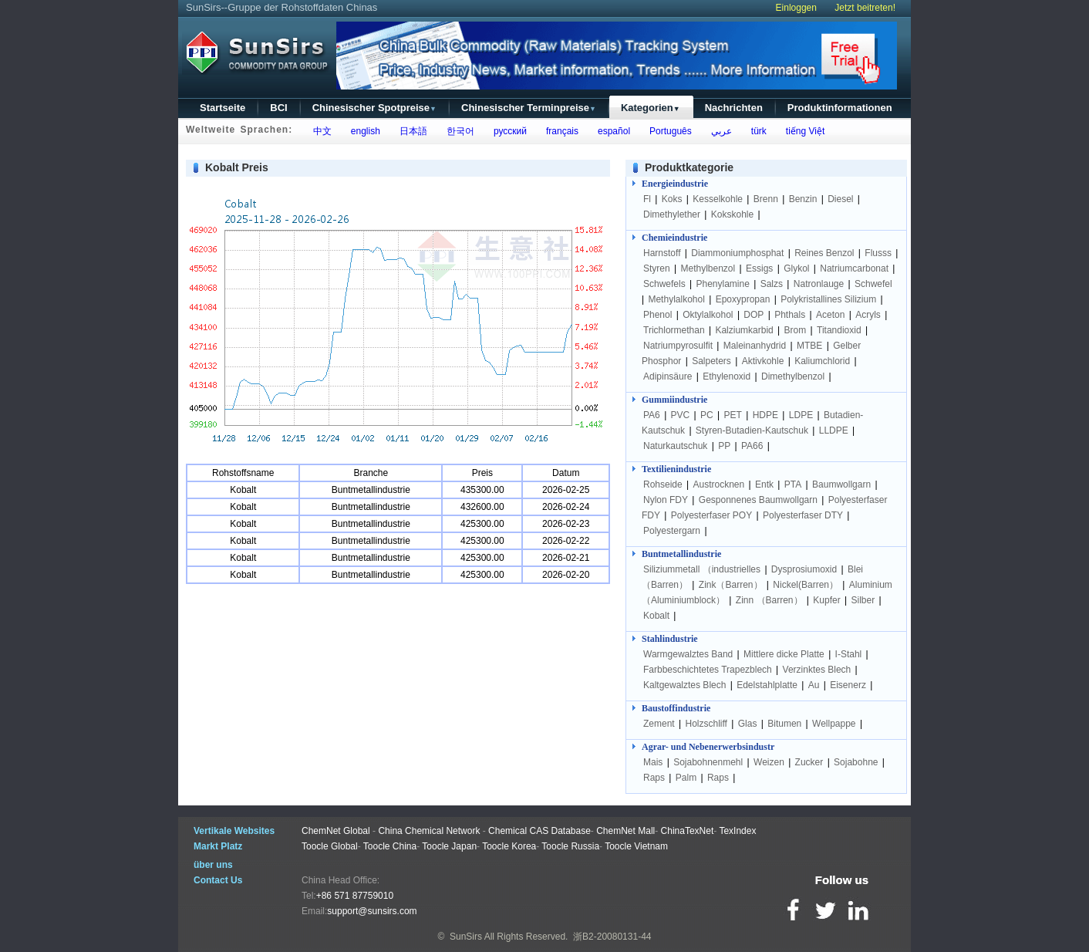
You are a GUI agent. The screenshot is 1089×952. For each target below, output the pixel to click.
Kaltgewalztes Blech (684, 685)
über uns (213, 864)
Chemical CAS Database (539, 830)
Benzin (803, 199)
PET (733, 415)
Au (814, 685)
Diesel (840, 199)
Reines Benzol (824, 253)
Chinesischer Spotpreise (374, 107)
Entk (764, 484)
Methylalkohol (676, 299)
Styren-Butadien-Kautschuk (752, 430)
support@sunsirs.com (371, 911)
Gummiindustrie (674, 399)
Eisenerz (848, 685)
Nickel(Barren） (805, 584)
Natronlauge (819, 284)
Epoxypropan (743, 299)
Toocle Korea (509, 846)
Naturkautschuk (675, 446)
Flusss (878, 253)
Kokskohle (732, 214)
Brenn (766, 199)
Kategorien (650, 107)
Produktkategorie (689, 167)
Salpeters (711, 361)
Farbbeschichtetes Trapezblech (707, 669)
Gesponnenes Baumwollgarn (758, 500)
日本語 (410, 131)
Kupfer (826, 600)
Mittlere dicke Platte (783, 654)
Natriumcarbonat (854, 268)
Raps (654, 777)
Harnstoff (661, 253)
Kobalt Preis (236, 167)
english (363, 131)
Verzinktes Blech (817, 669)
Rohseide (663, 484)
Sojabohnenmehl (708, 762)
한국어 (457, 131)
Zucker (809, 762)
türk (756, 131)
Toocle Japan (449, 846)
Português (667, 131)
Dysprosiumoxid (804, 569)
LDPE (801, 415)
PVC (680, 415)
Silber (863, 600)
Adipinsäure (667, 376)
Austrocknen (719, 484)
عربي (719, 131)
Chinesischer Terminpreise (528, 107)
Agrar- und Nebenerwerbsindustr (708, 746)
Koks (672, 199)
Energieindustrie (675, 183)
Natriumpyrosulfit (678, 345)
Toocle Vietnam (636, 846)
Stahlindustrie (670, 638)
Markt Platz (218, 846)
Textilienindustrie (676, 469)
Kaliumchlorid (822, 361)
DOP (753, 314)
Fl (647, 199)
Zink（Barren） (731, 584)
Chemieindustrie (674, 237)
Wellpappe (833, 723)
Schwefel (873, 284)
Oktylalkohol (708, 314)
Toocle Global (330, 846)
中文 (320, 131)
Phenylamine (723, 284)
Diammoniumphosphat (737, 253)
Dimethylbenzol (792, 376)
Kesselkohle (718, 199)
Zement (659, 723)
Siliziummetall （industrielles (703, 569)
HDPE (765, 415)
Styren (656, 268)
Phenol (657, 314)
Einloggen (796, 7)
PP (724, 446)
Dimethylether (671, 214)
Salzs (771, 284)
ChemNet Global (336, 830)
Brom (795, 330)
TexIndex (737, 830)
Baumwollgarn (841, 484)
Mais (653, 762)
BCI (278, 107)
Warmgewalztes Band (688, 654)
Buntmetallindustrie (681, 554)
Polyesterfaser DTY (803, 515)
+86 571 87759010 (354, 895)
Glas (747, 723)
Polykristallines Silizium (828, 299)
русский (507, 131)
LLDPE (833, 430)
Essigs (759, 268)
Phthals (789, 314)
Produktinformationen (839, 107)
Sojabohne (856, 762)
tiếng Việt (802, 131)
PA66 (752, 446)
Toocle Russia (570, 846)
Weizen (769, 762)
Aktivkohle (763, 361)
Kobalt (656, 615)
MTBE (809, 345)
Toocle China (389, 846)
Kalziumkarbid (744, 330)
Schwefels (664, 284)
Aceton (830, 314)
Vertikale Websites (234, 830)
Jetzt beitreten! (864, 7)
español (611, 131)
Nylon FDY (665, 500)
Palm (686, 777)
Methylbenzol (707, 268)
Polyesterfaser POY (711, 515)
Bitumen (784, 723)
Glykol (796, 268)
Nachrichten (734, 107)
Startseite (222, 107)
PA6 (651, 415)
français (559, 131)
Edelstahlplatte (767, 685)
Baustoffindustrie (676, 708)
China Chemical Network (429, 830)
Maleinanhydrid (754, 345)
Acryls (868, 314)
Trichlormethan (674, 330)
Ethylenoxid (726, 376)
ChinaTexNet (687, 830)
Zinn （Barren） (769, 600)
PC (706, 415)
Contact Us (218, 880)
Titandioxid (839, 330)
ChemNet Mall (625, 830)
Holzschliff (706, 723)
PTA (792, 484)
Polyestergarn (671, 530)
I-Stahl (848, 654)
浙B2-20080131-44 (612, 936)
